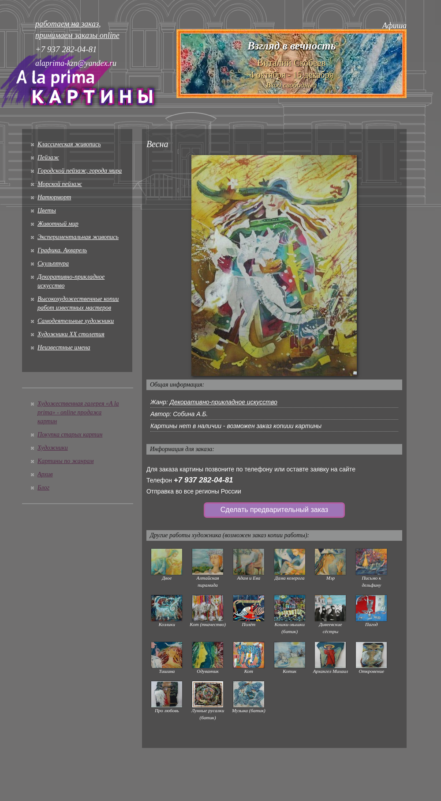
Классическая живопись (69, 144)
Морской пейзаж (59, 184)
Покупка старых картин (69, 434)
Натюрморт (54, 197)
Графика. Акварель (62, 250)
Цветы (46, 210)
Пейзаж (48, 157)
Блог (43, 487)
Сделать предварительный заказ (274, 509)
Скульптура (53, 263)
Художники (52, 447)
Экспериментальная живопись (78, 237)
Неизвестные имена (63, 347)
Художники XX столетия (71, 334)
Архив (45, 474)
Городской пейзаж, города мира (79, 170)
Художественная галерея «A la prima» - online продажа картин (78, 412)
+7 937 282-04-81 (203, 480)
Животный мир (57, 223)
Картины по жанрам (65, 461)
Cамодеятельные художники (75, 321)
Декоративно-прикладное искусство (223, 402)
